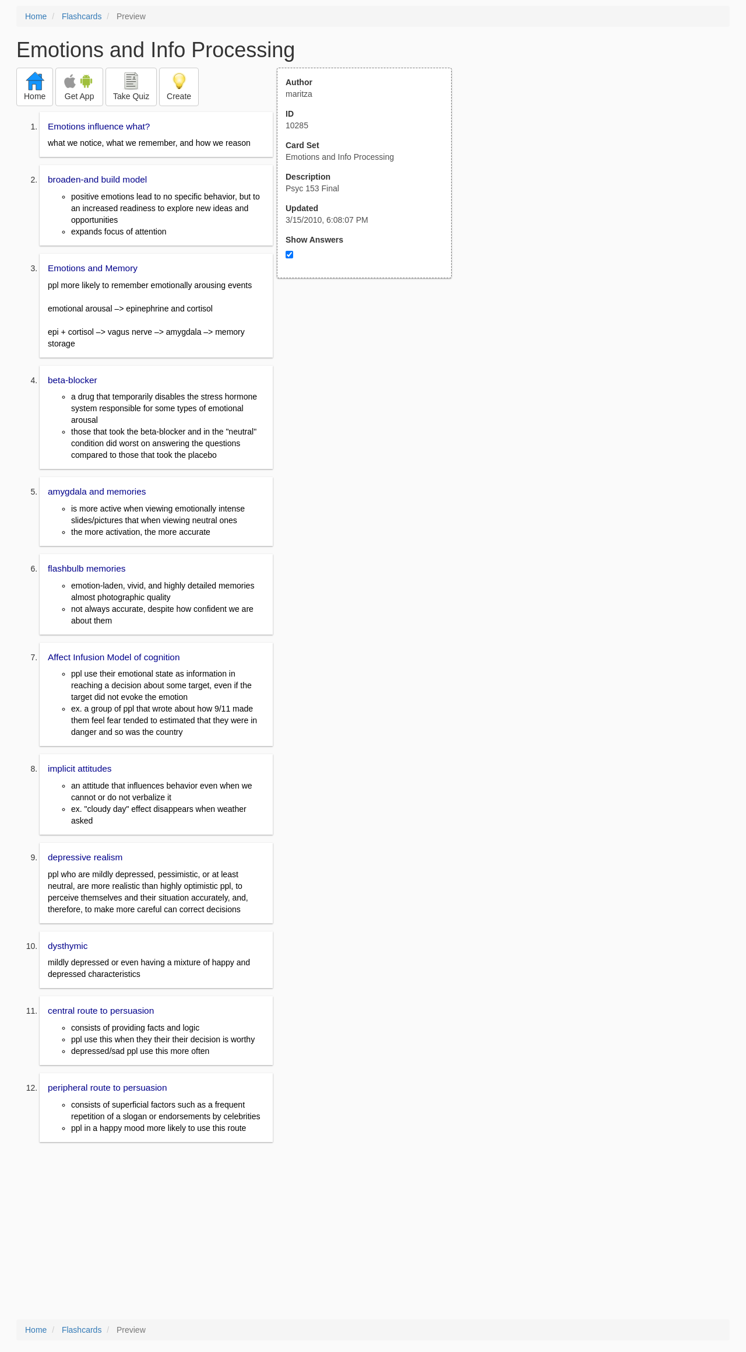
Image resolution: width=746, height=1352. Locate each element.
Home (36, 16)
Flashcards (81, 16)
